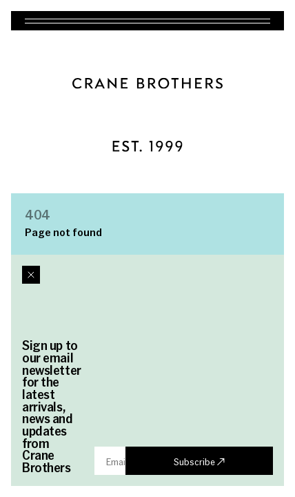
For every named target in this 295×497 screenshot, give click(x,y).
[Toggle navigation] (147, 20)
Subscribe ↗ (199, 461)
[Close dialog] (31, 275)
